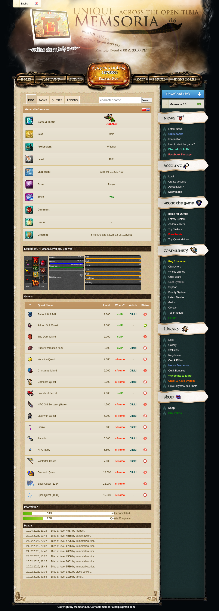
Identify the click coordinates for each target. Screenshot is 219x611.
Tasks (43, 100)
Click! (133, 314)
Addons (72, 100)
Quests (57, 100)
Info (31, 100)
